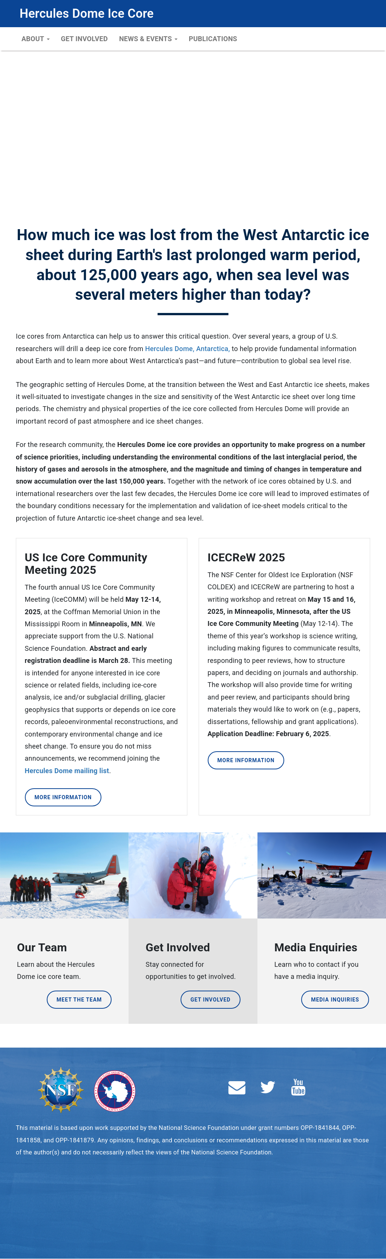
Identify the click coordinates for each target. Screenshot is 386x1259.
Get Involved (84, 39)
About (35, 39)
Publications (213, 39)
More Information (63, 797)
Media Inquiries (335, 1000)
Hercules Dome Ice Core (87, 13)
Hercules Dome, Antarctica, (187, 349)
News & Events (148, 39)
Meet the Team (79, 1000)
